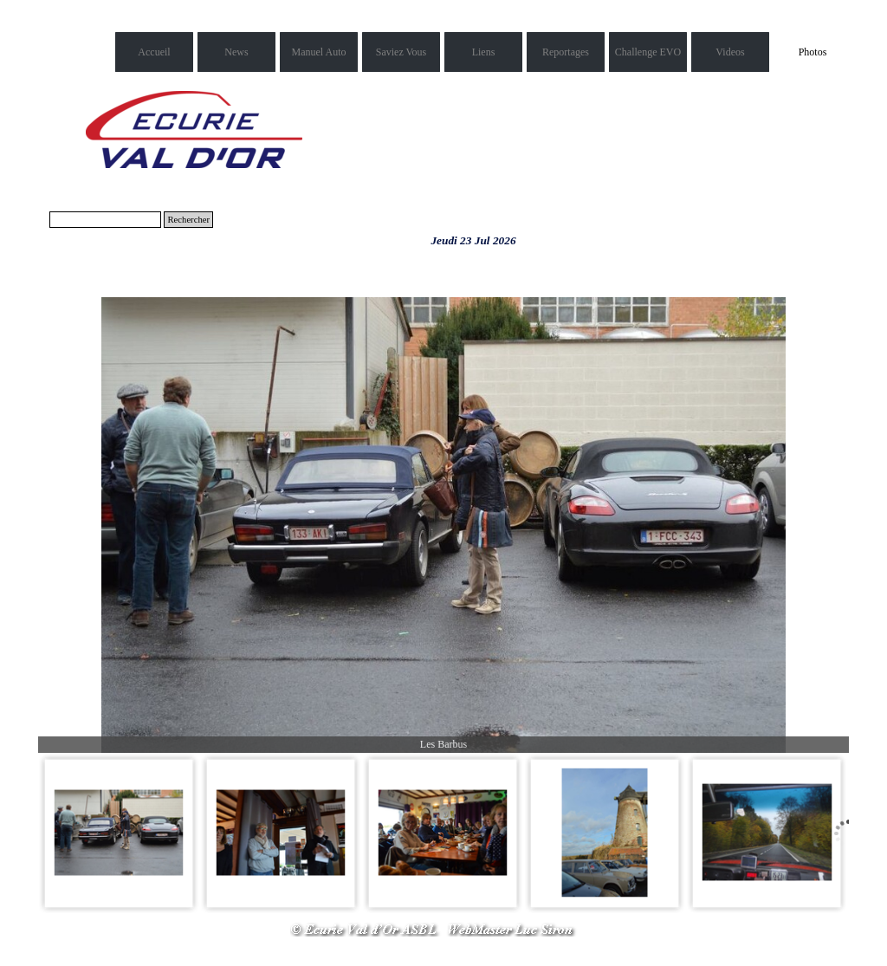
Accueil (154, 52)
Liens (483, 52)
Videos (729, 52)
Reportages (565, 52)
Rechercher (188, 219)
